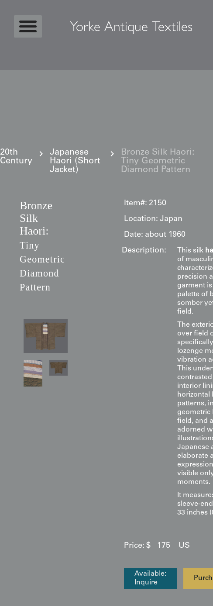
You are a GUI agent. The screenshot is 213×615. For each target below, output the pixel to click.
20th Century (16, 157)
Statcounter (24, 611)
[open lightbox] (46, 336)
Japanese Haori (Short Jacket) (75, 162)
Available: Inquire (150, 578)
